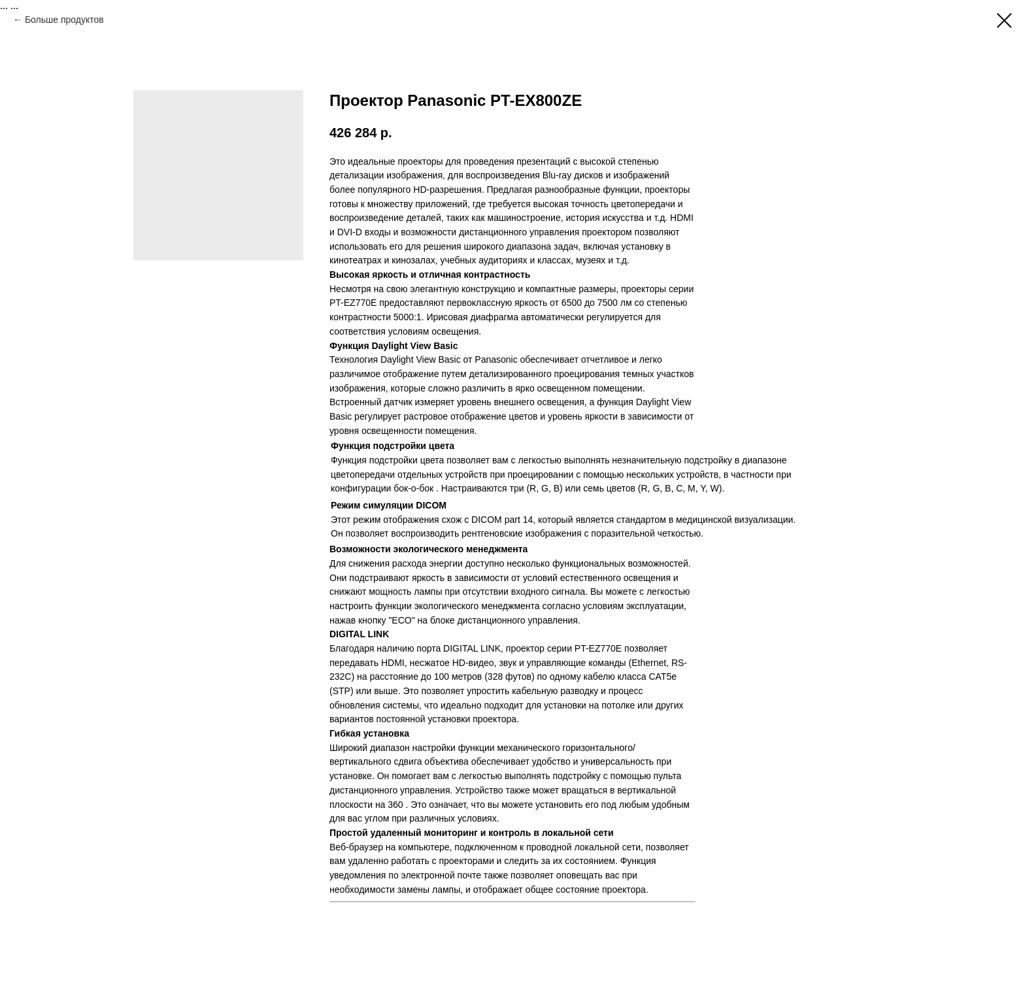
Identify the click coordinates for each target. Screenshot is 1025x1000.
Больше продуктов (64, 19)
